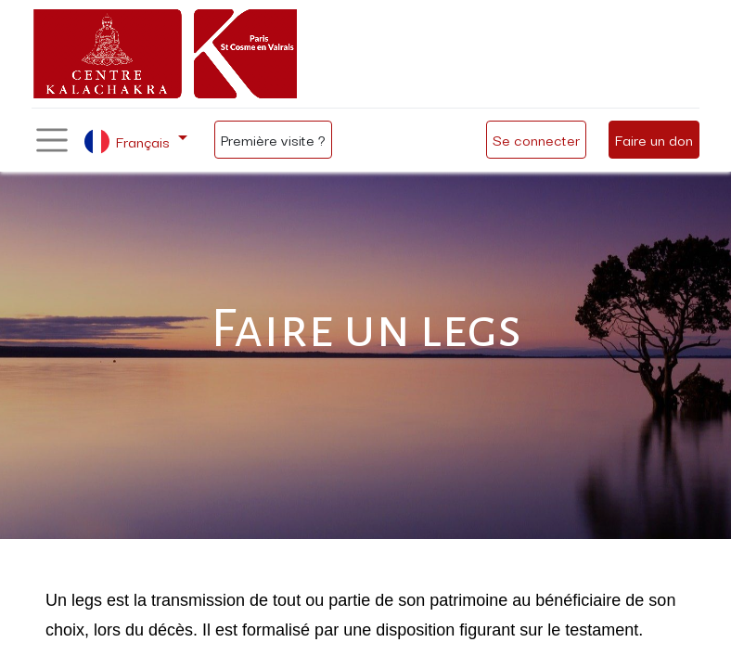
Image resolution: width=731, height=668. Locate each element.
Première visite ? (273, 139)
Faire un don (654, 139)
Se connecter (536, 139)
